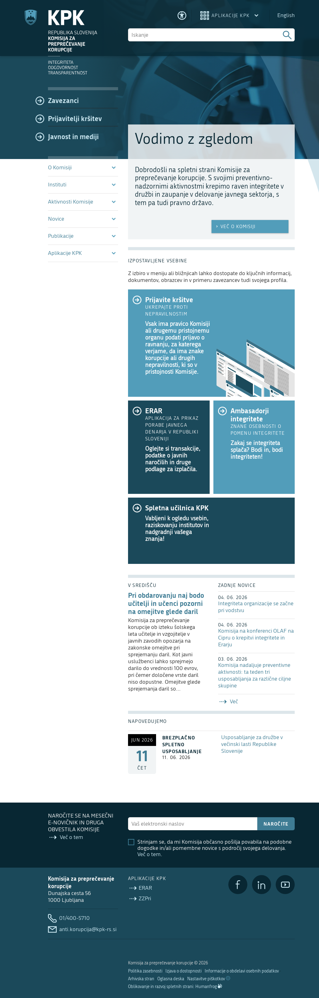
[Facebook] (237, 884)
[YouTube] (285, 884)
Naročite (276, 823)
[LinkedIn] (261, 884)
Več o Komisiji (235, 226)
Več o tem (149, 854)
